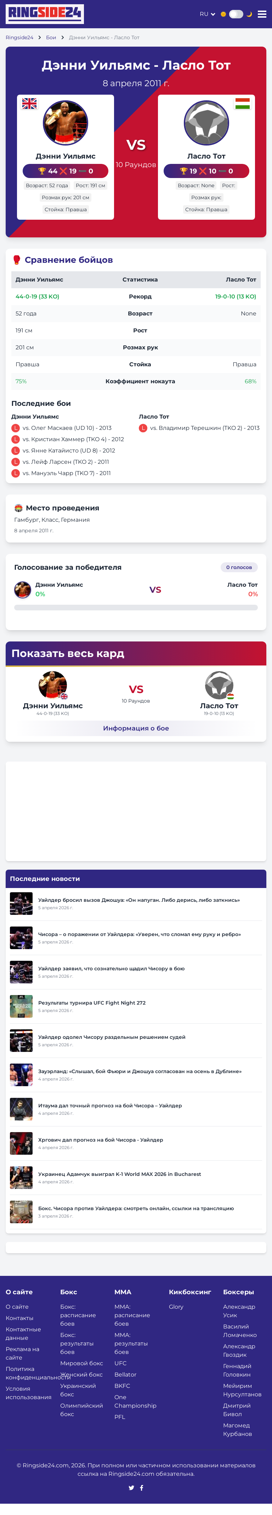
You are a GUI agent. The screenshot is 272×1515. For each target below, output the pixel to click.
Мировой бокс (81, 1374)
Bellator (125, 1386)
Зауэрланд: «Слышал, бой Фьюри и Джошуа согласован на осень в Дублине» (140, 1082)
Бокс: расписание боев (78, 1326)
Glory (176, 1318)
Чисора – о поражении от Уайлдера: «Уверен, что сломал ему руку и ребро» (139, 945)
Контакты (20, 1329)
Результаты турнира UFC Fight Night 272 (92, 1014)
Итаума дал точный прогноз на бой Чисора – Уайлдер (110, 1117)
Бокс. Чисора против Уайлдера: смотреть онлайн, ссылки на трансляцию (136, 1220)
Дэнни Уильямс (57, 156)
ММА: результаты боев (131, 1355)
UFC (120, 1374)
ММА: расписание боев (132, 1326)
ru (204, 14)
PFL (119, 1428)
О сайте (17, 1318)
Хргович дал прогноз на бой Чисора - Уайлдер (100, 1151)
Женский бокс (81, 1386)
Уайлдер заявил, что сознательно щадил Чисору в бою (111, 980)
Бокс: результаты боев (77, 1355)
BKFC (122, 1397)
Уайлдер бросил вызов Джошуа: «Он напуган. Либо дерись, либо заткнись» (139, 911)
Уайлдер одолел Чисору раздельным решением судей (112, 1048)
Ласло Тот (215, 162)
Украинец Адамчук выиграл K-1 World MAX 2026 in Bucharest (119, 1185)
